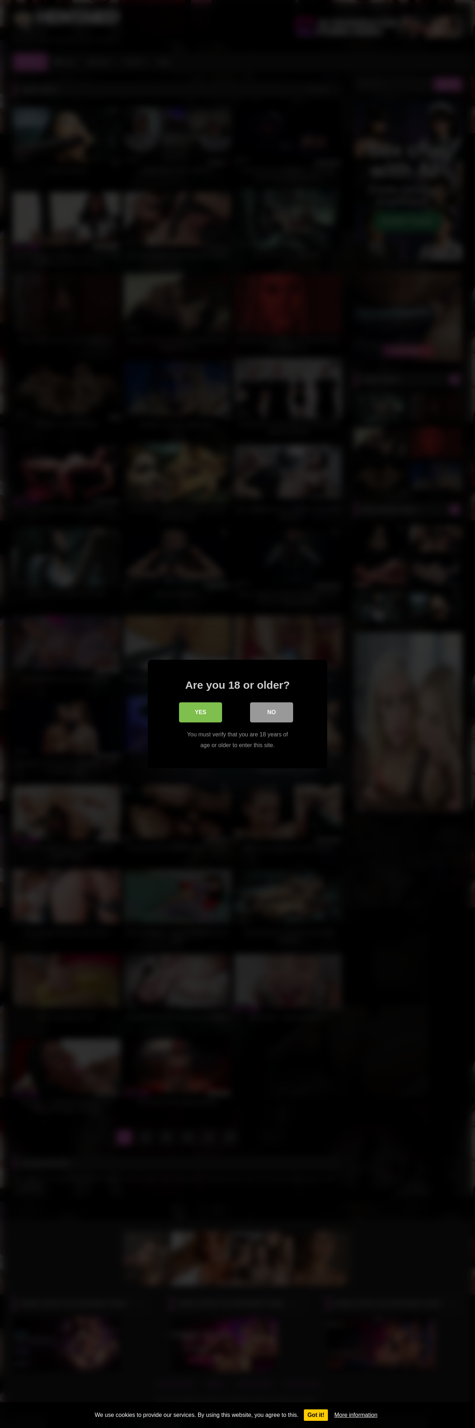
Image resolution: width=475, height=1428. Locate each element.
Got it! (315, 1415)
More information (355, 1415)
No (271, 712)
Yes (200, 712)
